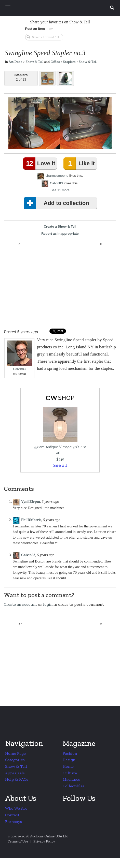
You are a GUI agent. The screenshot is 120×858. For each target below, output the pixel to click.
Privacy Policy (44, 841)
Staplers (69, 62)
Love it (40, 163)
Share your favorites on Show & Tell (60, 22)
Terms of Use (18, 841)
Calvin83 (56, 183)
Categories (15, 759)
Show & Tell (34, 62)
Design (69, 759)
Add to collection (57, 203)
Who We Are (16, 808)
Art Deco (15, 62)
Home (68, 766)
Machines (71, 779)
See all (60, 465)
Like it (80, 163)
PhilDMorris (31, 520)
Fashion (70, 753)
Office (55, 62)
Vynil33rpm (30, 501)
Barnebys (13, 821)
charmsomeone (57, 175)
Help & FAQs (17, 779)
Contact (12, 814)
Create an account (20, 604)
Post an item (35, 29)
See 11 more (59, 190)
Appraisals (15, 773)
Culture (70, 773)
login (47, 604)
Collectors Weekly (61, 8)
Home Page (15, 753)
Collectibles (73, 785)
